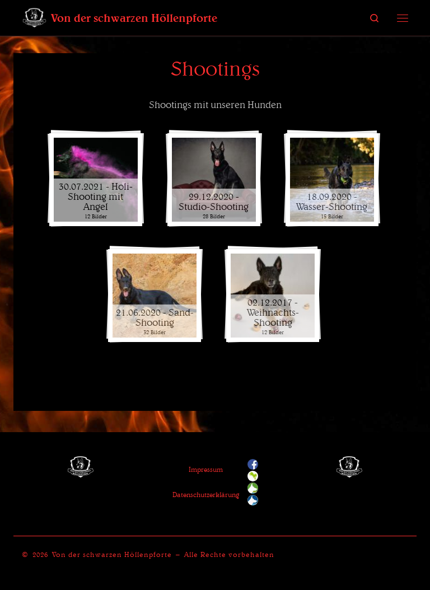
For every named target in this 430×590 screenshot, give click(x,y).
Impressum (206, 469)
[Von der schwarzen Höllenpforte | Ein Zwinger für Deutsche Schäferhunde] (34, 16)
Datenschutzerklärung (205, 494)
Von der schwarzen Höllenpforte (112, 554)
